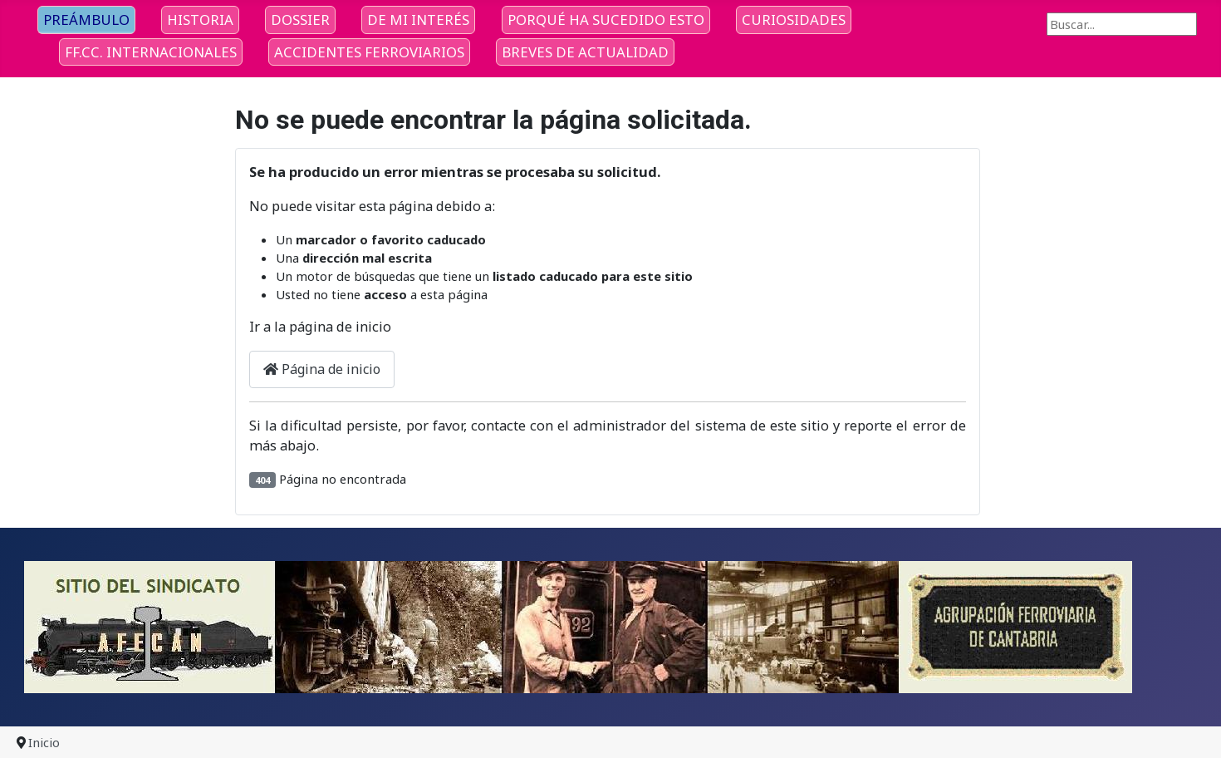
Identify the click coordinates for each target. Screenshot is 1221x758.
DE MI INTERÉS (418, 19)
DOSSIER (300, 19)
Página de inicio (321, 369)
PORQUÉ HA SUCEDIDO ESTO (606, 19)
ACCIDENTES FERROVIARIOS (369, 52)
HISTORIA (200, 19)
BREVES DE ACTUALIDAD (585, 52)
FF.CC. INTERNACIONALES (151, 52)
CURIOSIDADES (794, 19)
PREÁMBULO (86, 19)
